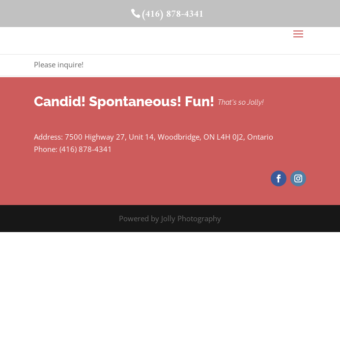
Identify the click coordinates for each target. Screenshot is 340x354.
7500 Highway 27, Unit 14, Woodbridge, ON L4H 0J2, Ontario (169, 137)
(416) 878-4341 (172, 14)
